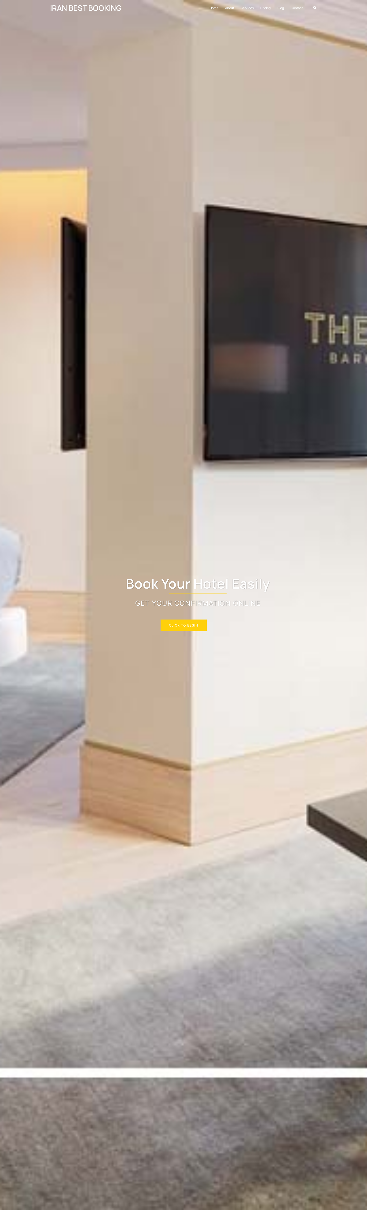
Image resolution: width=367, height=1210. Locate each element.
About (229, 8)
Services (247, 8)
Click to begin (183, 625)
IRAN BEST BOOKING (85, 8)
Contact (297, 8)
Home (213, 8)
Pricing (265, 8)
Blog (280, 8)
